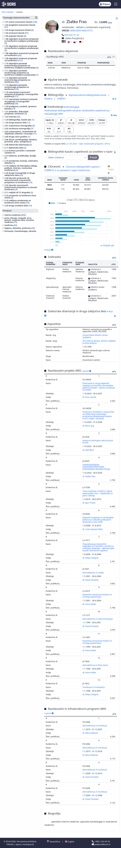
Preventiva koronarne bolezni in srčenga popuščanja (97, 595)
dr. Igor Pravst (89, 502)
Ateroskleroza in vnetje (93, 572)
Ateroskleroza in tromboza (95, 725)
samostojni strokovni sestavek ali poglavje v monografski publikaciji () (20, 101)
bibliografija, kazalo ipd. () (21, 119)
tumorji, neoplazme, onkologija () (20, 289)
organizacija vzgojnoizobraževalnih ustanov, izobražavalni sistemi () (20, 347)
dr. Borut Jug (89, 425)
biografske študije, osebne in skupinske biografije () (18, 308)
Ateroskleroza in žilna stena (96, 665)
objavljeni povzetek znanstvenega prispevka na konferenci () (17, 80)
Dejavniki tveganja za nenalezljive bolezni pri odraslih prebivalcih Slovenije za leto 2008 (98, 519)
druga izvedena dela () (20, 205)
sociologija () (10, 340)
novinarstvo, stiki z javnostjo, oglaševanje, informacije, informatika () (18, 332)
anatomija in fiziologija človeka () (20, 266)
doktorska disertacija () (20, 144)
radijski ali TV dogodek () (21, 192)
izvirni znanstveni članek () (23, 22)
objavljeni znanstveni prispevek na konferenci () (21, 54)
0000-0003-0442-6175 (81, 30)
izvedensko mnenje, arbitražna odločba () (21, 161)
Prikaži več (107, 245)
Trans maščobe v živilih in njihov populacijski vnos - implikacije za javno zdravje (98, 493)
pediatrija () (10, 250)
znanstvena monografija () (22, 125)
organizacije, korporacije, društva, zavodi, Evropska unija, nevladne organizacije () (20, 325)
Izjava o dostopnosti (25, 844)
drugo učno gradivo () (19, 136)
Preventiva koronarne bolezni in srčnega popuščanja (97, 641)
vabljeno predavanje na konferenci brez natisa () (17, 201)
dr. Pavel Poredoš (91, 580)
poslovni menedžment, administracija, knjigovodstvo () (19, 254)
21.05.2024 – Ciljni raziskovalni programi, (85, 143)
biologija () (10, 263)
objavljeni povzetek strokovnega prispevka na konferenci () (16, 87)
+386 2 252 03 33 (101, 841)
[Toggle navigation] (115, 4)
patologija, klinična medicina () (19, 239)
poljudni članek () (17, 36)
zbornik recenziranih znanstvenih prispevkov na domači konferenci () (20, 187)
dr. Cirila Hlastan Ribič (93, 529)
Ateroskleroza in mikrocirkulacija (98, 619)
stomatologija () (12, 242)
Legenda (86, 371)
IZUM (8, 841)
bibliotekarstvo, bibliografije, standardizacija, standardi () (18, 246)
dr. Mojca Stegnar (91, 557)
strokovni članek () (18, 33)
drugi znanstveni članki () (21, 30)
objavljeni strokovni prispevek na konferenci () (20, 59)
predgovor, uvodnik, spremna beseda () (20, 107)
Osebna (48, 98)
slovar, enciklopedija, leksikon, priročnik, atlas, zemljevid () (20, 140)
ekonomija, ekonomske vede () (19, 343)
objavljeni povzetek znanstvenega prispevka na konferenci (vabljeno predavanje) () (21, 65)
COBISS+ (61, 98)
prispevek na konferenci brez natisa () (20, 196)
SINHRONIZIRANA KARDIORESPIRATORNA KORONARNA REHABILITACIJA (97, 466)
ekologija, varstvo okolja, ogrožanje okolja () (21, 352)
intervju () (14, 116)
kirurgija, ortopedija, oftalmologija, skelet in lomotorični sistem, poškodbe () (21, 294)
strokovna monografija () (21, 128)
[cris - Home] (9, 4)
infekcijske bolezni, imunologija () (20, 269)
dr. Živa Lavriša (90, 397)
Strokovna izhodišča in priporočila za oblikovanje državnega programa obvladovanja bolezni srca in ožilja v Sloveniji (98, 415)
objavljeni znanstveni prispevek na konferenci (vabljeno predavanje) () (21, 41)
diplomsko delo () (17, 147)
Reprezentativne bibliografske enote (88, 95)
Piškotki (10, 844)
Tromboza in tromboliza (94, 687)
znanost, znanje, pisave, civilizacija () (20, 314)
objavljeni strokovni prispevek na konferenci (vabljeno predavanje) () (21, 48)
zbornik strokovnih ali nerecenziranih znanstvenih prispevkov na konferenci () (18, 180)
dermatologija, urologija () (17, 356)
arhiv (107, 143)
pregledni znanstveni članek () (19, 26)
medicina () (10, 225)
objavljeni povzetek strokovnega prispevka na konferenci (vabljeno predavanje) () (21, 72)
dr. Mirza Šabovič (91, 733)
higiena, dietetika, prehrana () (19, 228)
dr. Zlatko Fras (89, 476)
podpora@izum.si (101, 844)
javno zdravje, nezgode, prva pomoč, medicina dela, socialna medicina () (19, 220)
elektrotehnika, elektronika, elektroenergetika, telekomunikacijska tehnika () (18, 364)
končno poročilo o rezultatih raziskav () (19, 151)
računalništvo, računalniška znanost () (21, 303)
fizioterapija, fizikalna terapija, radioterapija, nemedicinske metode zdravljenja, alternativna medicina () (21, 283)
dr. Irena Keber (90, 604)
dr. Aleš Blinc (89, 450)
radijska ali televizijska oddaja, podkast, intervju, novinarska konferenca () (20, 167)
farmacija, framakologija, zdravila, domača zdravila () (20, 232)
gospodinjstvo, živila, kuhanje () (19, 299)
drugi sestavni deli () (19, 122)
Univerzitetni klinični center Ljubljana (95, 336)
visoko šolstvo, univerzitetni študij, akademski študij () (20, 259)
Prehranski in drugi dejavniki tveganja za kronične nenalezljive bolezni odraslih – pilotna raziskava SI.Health (99, 386)
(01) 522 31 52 (70, 34)
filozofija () (9, 337)
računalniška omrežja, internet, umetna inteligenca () (19, 319)
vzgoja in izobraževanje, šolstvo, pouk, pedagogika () (19, 276)
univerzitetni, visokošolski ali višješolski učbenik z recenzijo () (20, 132)
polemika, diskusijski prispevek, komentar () (16, 112)
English (69, 841)
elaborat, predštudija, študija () (20, 156)
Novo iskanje (7, 12)
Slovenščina (53, 841)
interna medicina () (15, 215)
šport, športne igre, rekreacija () (20, 236)
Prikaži (48, 249)
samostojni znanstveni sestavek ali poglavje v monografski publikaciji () (21, 94)
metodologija (71, 106)
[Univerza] (67, 157)
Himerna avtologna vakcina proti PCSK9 (98, 441)
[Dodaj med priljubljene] (116, 18)
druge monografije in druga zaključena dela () (19, 174)
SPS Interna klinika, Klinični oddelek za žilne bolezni (99, 342)
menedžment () (12, 272)
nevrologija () (11, 359)
